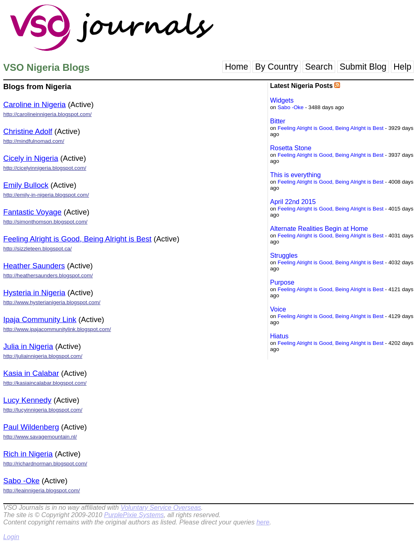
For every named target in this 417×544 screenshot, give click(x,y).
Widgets (282, 100)
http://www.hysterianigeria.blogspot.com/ (52, 302)
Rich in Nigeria (28, 454)
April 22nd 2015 (293, 201)
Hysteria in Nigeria (34, 292)
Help (402, 67)
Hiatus (279, 336)
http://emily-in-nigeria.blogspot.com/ (46, 195)
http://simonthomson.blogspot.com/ (45, 222)
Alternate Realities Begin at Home (319, 228)
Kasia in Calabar (31, 373)
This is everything (295, 174)
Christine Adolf (27, 131)
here (263, 522)
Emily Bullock (25, 185)
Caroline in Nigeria (34, 104)
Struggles (284, 255)
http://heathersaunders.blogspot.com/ (48, 275)
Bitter (277, 121)
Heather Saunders (34, 265)
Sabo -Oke (21, 480)
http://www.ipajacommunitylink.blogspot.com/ (57, 329)
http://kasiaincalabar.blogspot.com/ (44, 383)
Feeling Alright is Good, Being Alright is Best (77, 239)
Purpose (282, 282)
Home (236, 67)
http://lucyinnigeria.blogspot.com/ (42, 410)
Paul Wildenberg (31, 427)
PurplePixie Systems (134, 514)
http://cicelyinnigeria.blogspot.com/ (44, 168)
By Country (276, 67)
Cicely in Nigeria (30, 158)
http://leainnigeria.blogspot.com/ (41, 490)
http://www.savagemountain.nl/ (40, 437)
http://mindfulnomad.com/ (33, 141)
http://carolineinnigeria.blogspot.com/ (47, 114)
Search (319, 67)
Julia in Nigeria (28, 346)
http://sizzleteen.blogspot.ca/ (37, 249)
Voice (278, 309)
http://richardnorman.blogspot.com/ (45, 464)
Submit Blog (363, 67)
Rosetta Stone (290, 148)
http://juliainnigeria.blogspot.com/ (42, 356)
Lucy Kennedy (27, 400)
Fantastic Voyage (32, 212)
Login (11, 536)
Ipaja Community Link (39, 319)
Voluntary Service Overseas (161, 507)
